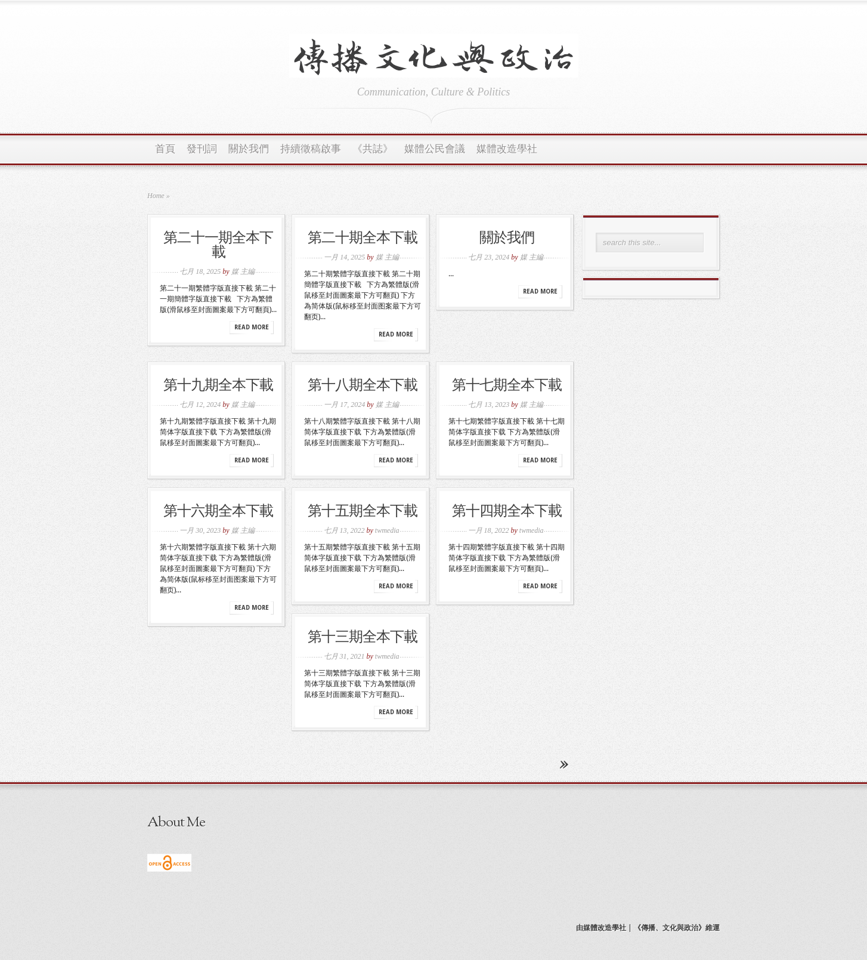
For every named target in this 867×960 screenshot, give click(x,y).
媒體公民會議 (434, 149)
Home (156, 196)
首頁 (165, 149)
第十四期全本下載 (507, 512)
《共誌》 (372, 149)
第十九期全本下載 (218, 386)
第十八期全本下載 (362, 386)
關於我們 (248, 149)
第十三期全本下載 (362, 638)
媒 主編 (243, 271)
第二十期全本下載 (362, 239)
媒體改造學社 (506, 149)
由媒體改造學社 (601, 928)
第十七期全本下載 (507, 386)
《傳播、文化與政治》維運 (677, 928)
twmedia (387, 530)
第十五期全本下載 (362, 512)
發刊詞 (202, 149)
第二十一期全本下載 (218, 246)
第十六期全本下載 (218, 512)
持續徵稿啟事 (310, 149)
